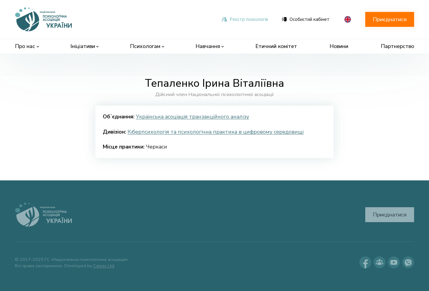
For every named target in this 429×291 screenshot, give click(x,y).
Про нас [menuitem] (27, 46)
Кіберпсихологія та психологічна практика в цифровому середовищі (216, 131)
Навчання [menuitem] (209, 46)
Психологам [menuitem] (147, 46)
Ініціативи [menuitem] (84, 46)
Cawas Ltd (103, 266)
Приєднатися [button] (390, 19)
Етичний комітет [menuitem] (276, 46)
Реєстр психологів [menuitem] (245, 19)
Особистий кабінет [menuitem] (305, 19)
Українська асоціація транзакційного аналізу (192, 116)
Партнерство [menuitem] (397, 46)
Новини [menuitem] (338, 46)
